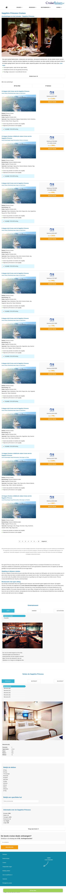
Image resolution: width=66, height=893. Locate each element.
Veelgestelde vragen (7, 866)
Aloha (5, 783)
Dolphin (5, 777)
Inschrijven (9, 847)
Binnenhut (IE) (7, 694)
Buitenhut (34, 681)
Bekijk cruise (52, 102)
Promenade (6, 773)
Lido (5, 785)
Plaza (5, 770)
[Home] (6, 7)
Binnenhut (8, 681)
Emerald (5, 775)
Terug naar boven (33, 829)
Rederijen (4, 854)
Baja (5, 781)
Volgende (44, 541)
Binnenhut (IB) (7, 688)
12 (38, 541)
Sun (5, 787)
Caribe (5, 779)
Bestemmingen (5, 858)
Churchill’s (6, 618)
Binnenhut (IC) (7, 690)
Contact (4, 862)
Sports (5, 788)
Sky (5, 790)
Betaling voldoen (6, 870)
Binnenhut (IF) (7, 697)
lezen (33, 76)
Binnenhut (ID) (7, 692)
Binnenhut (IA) (7, 686)
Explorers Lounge (8, 616)
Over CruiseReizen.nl (7, 874)
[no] (2, 891)
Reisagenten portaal (7, 883)
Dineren (34, 610)
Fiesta (5, 772)
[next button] (62, 37)
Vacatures (4, 879)
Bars (8, 610)
